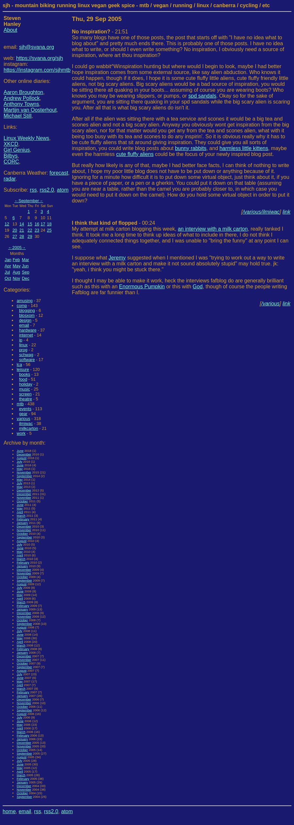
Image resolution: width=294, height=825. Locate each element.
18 (49, 223)
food (23, 379)
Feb (16, 259)
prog (23, 349)
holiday (25, 384)
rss (33, 190)
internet (26, 335)
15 (30, 223)
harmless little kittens (243, 148)
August (22, 458)
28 (21, 236)
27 (14, 236)
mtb (20, 403)
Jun (25, 265)
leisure (23, 369)
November (24, 472)
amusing (24, 300)
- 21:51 (100, 31)
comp (22, 305)
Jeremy (117, 257)
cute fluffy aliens (135, 154)
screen (25, 394)
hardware (27, 330)
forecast (58, 173)
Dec (25, 278)
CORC (11, 161)
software (27, 359)
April (20, 512)
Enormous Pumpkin (142, 286)
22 (30, 230)
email (24, 325)
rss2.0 (47, 190)
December (24, 454)
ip (20, 339)
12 (7, 223)
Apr (8, 265)
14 (21, 223)
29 (30, 236)
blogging (27, 310)
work (21, 433)
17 (43, 223)
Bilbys (11, 156)
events (25, 408)
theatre (25, 398)
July (19, 461)
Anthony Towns (21, 104)
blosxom (27, 315)
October (22, 501)
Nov (16, 278)
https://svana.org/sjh (39, 58)
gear (23, 413)
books (24, 374)
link (286, 212)
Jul (7, 272)
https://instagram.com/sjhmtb (37, 70)
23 (37, 230)
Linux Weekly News (26, 138)
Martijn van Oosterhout (30, 110)
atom (63, 190)
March (21, 515)
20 (14, 230)
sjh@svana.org (36, 47)
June (20, 450)
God (198, 286)
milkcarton (28, 428)
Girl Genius (17, 150)
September (28, 200)
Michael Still (17, 116)
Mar (25, 259)
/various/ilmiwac (261, 212)
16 (37, 223)
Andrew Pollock (22, 98)
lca (19, 364)
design (25, 320)
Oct (8, 278)
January (22, 523)
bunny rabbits (190, 148)
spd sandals (202, 96)
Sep (25, 272)
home (9, 811)
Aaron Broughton (23, 92)
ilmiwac (26, 423)
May (17, 265)
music (24, 389)
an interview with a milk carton (213, 229)
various (23, 418)
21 (21, 230)
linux (23, 344)
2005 (17, 247)
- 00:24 (113, 223)
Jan (8, 259)
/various (270, 303)
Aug (16, 272)
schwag (26, 354)
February (23, 519)
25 (49, 230)
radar (9, 179)
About (10, 30)
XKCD (11, 144)
